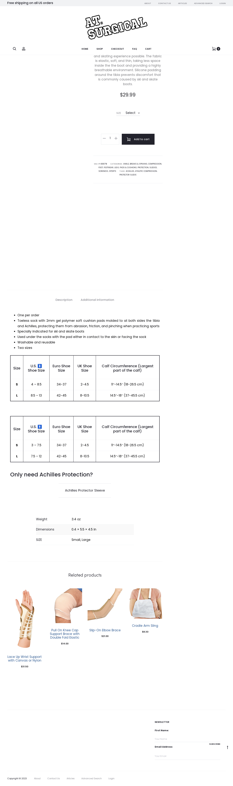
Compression (154, 164)
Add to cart (138, 139)
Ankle (126, 164)
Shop (99, 48)
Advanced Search (203, 3)
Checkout (117, 48)
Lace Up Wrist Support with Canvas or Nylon (24, 659)
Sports (112, 171)
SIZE (118, 113)
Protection (143, 167)
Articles (182, 3)
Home (85, 48)
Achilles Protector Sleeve (85, 490)
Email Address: (164, 746)
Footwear (108, 167)
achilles (130, 171)
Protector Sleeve (127, 174)
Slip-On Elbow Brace (105, 630)
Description (64, 300)
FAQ (134, 48)
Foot (100, 167)
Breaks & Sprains (138, 164)
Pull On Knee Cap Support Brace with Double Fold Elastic (65, 634)
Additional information (97, 300)
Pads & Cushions (128, 167)
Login (223, 3)
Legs (116, 167)
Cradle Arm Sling (145, 625)
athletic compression (146, 171)
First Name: (162, 730)
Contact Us (164, 3)
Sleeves (153, 167)
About (147, 3)
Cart (148, 48)
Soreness (103, 171)
